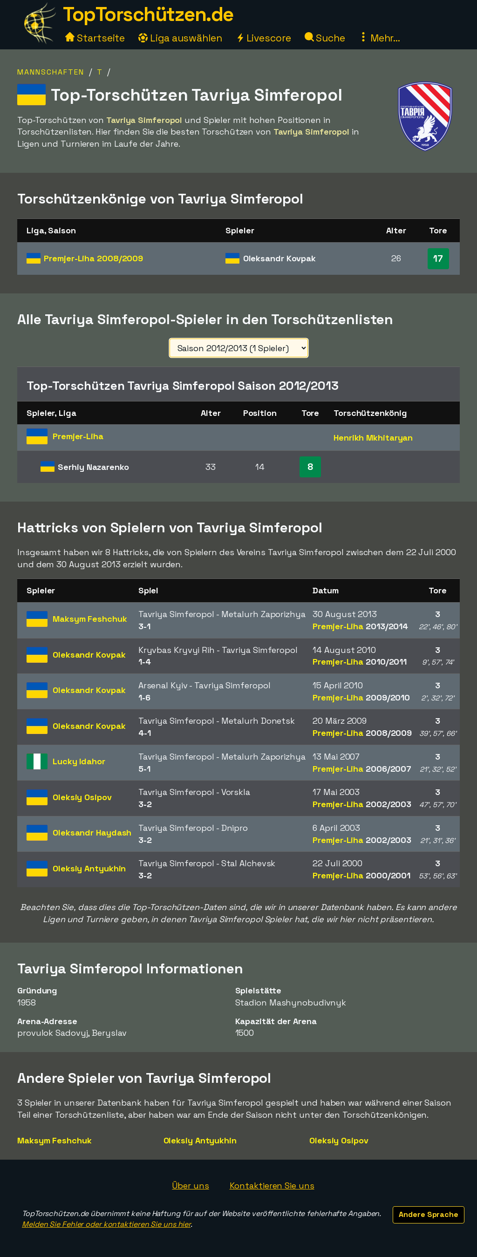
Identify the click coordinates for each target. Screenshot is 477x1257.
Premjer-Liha (93, 258)
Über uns (190, 1185)
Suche (325, 38)
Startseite (95, 38)
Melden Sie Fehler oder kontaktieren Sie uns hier (106, 1224)
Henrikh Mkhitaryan (373, 437)
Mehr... (379, 38)
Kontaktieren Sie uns (272, 1185)
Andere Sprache (428, 1214)
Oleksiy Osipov (338, 1140)
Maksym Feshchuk (54, 1140)
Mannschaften (50, 72)
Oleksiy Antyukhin (200, 1140)
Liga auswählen (180, 38)
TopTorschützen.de (148, 14)
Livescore (263, 38)
